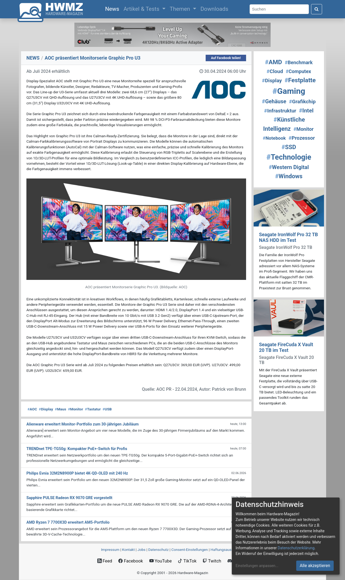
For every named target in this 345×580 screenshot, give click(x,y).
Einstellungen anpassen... (257, 566)
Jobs (141, 549)
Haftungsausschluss (227, 549)
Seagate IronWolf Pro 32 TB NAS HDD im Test (288, 237)
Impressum (110, 549)
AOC (32, 409)
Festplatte (300, 80)
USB (107, 409)
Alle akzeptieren (315, 565)
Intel (306, 110)
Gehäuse (274, 101)
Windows (289, 176)
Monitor (75, 409)
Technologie (288, 157)
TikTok (187, 561)
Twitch (212, 561)
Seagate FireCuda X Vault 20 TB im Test (286, 347)
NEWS (33, 58)
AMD (273, 62)
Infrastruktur (280, 111)
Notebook (274, 138)
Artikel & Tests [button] (142, 9)
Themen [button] (181, 9)
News (113, 8)
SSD (289, 147)
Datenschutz (158, 549)
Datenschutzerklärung (296, 548)
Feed (104, 561)
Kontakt (128, 549)
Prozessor (301, 138)
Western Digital (289, 167)
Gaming (288, 91)
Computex (298, 71)
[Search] (279, 9)
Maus (60, 409)
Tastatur (93, 409)
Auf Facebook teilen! (226, 58)
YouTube (160, 561)
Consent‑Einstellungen (189, 549)
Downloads (214, 9)
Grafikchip (302, 101)
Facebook (130, 561)
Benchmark (298, 62)
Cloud (275, 71)
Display (46, 409)
